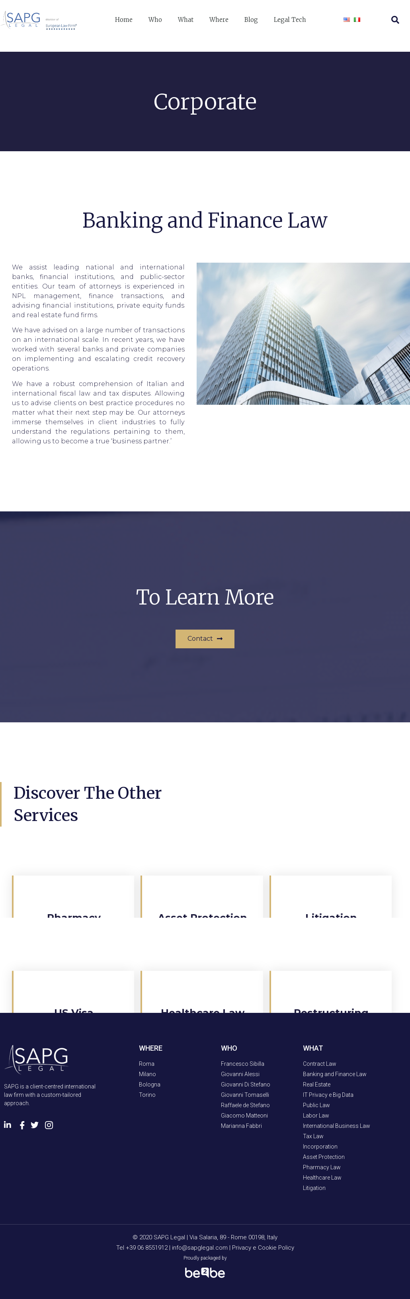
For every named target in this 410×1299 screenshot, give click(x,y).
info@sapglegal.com (200, 1247)
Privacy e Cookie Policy (263, 1247)
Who (155, 19)
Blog (251, 19)
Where (218, 19)
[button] (205, 639)
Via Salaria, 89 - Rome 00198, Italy (233, 1237)
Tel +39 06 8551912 (142, 1247)
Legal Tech (290, 19)
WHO (229, 1048)
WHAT (313, 1048)
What (185, 19)
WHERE (150, 1048)
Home (124, 19)
